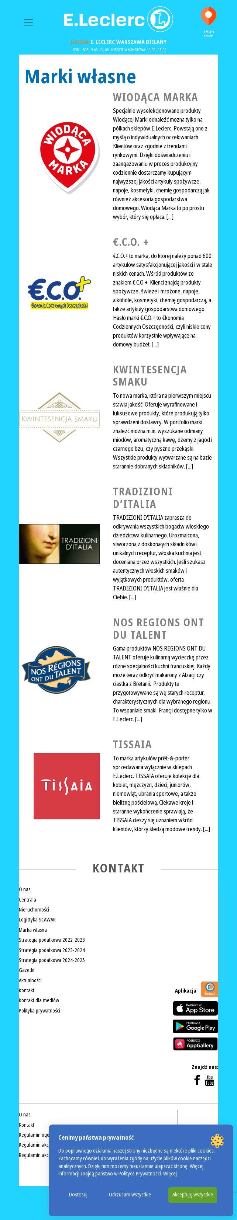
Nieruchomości (34, 909)
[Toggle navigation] (28, 22)
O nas (24, 889)
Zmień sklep (208, 22)
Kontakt (26, 990)
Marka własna (33, 930)
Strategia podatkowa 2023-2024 (52, 950)
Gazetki (26, 970)
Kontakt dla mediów (39, 1000)
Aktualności (30, 980)
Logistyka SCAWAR (37, 919)
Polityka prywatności (39, 1010)
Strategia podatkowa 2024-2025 (52, 960)
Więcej (170, 1174)
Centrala (27, 899)
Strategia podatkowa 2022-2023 (52, 940)
